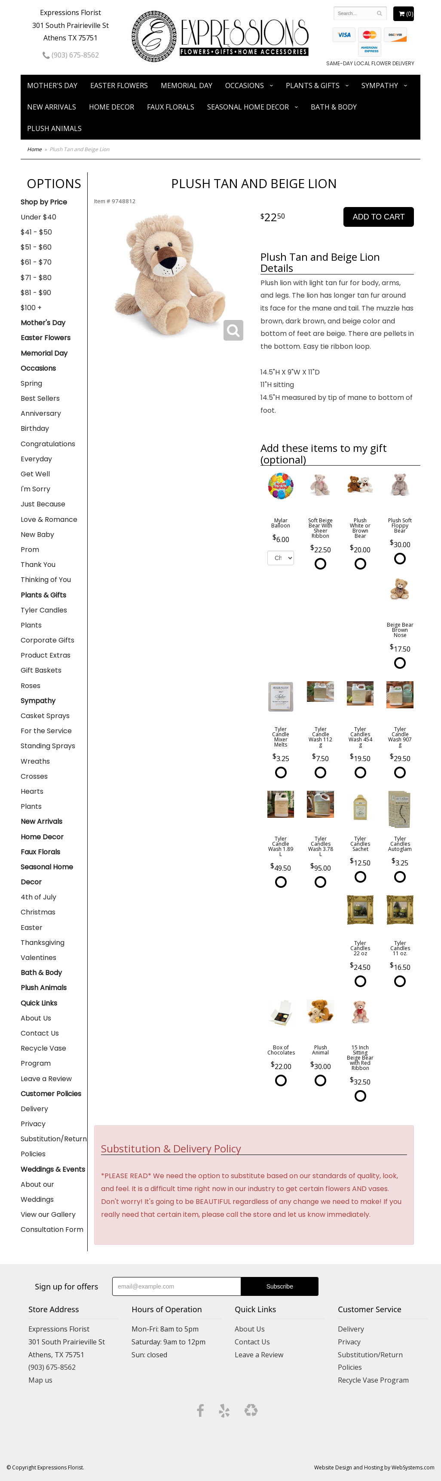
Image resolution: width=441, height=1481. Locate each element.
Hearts (32, 791)
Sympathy (379, 85)
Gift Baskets (41, 670)
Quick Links (39, 1003)
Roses (30, 686)
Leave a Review (46, 1079)
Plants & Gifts (313, 85)
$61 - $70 (36, 262)
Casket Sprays (45, 716)
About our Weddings (37, 1191)
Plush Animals (54, 128)
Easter (32, 927)
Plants (31, 625)
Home (34, 149)
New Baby (37, 534)
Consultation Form (52, 1229)
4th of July (38, 897)
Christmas (38, 912)
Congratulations (48, 444)
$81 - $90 (36, 293)
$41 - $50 (36, 232)
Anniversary (41, 413)
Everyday (36, 459)
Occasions (244, 85)
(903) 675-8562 (71, 55)
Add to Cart (379, 217)
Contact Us (40, 1033)
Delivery (34, 1109)
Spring (31, 383)
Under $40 (38, 217)
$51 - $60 (36, 247)
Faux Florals (170, 107)
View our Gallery (48, 1214)
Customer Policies (51, 1094)
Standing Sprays (48, 746)
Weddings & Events (53, 1169)
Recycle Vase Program (43, 1055)
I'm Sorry (35, 489)
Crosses (34, 776)
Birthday (35, 428)
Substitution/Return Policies (54, 1146)
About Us (36, 1018)
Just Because (43, 504)
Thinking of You (46, 580)
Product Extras (45, 655)
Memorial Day (186, 85)
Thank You (38, 565)
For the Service (46, 731)
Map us (40, 1380)
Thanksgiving (42, 943)
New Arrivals (51, 107)
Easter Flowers (119, 85)
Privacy (33, 1124)
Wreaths (35, 761)
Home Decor (111, 107)
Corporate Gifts (47, 640)
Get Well (35, 474)
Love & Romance (49, 519)
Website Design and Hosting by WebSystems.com (374, 1467)
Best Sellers (40, 398)
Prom (30, 550)
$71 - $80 (36, 278)
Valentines (38, 958)
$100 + (31, 308)
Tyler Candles (44, 610)
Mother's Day (52, 85)
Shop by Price (44, 202)
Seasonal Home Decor (248, 107)
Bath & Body (334, 107)
